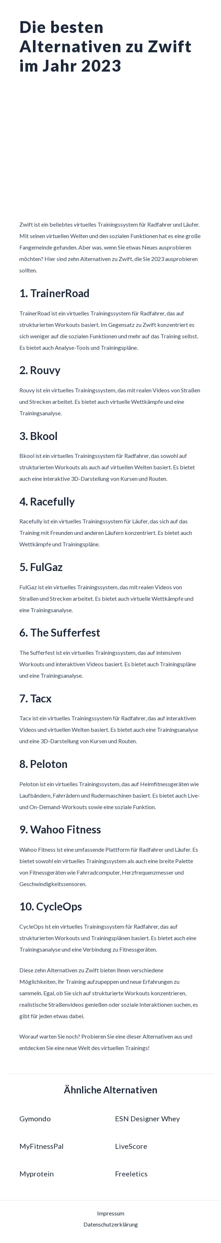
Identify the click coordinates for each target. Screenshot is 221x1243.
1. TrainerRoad (57, 293)
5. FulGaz (42, 567)
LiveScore (131, 1145)
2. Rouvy (41, 370)
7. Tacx (36, 698)
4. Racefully (49, 501)
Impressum (110, 1212)
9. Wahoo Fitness (62, 829)
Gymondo (35, 1118)
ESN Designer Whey (147, 1118)
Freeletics (131, 1173)
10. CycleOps (52, 906)
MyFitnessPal (41, 1145)
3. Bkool (39, 435)
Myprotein (36, 1173)
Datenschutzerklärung (110, 1224)
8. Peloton (45, 763)
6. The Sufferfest (62, 632)
